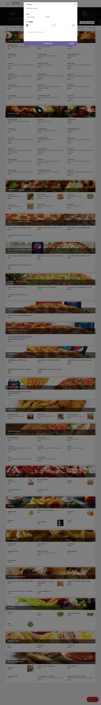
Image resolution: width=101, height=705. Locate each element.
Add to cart (59, 43)
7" (28, 25)
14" (63, 25)
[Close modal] (75, 4)
